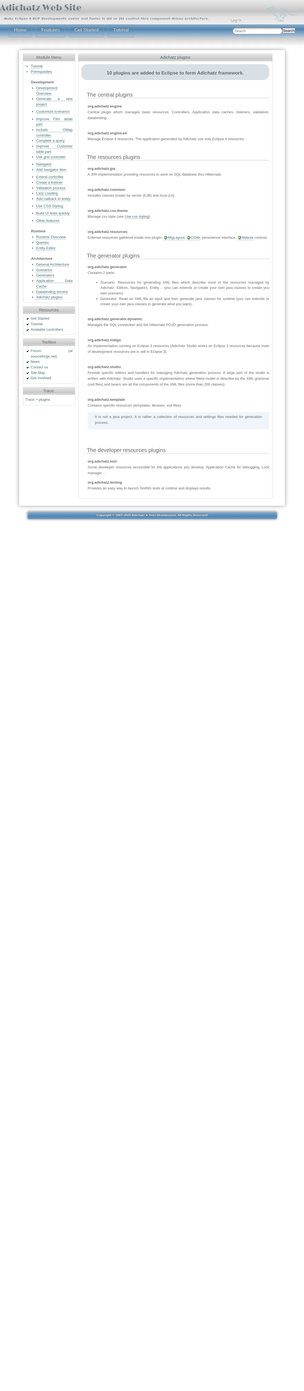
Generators (45, 275)
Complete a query (50, 140)
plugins (44, 399)
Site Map (38, 373)
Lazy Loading (47, 193)
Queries (42, 242)
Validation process (50, 188)
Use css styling (137, 216)
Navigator (44, 164)
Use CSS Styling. (50, 206)
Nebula (247, 237)
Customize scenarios (53, 111)
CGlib (195, 237)
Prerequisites (41, 72)
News (35, 362)
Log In (235, 21)
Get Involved (41, 378)
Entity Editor (46, 248)
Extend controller (49, 177)
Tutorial (121, 29)
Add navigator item (51, 170)
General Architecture (52, 264)
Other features (47, 221)
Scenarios (44, 270)
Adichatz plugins (49, 297)
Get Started (87, 29)
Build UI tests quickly (53, 213)
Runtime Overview (51, 237)
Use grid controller (50, 157)
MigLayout (176, 237)
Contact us (39, 367)
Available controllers (47, 329)
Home (20, 29)
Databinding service (52, 292)
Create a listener (49, 182)
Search (289, 31)
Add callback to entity (53, 199)
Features (50, 29)
